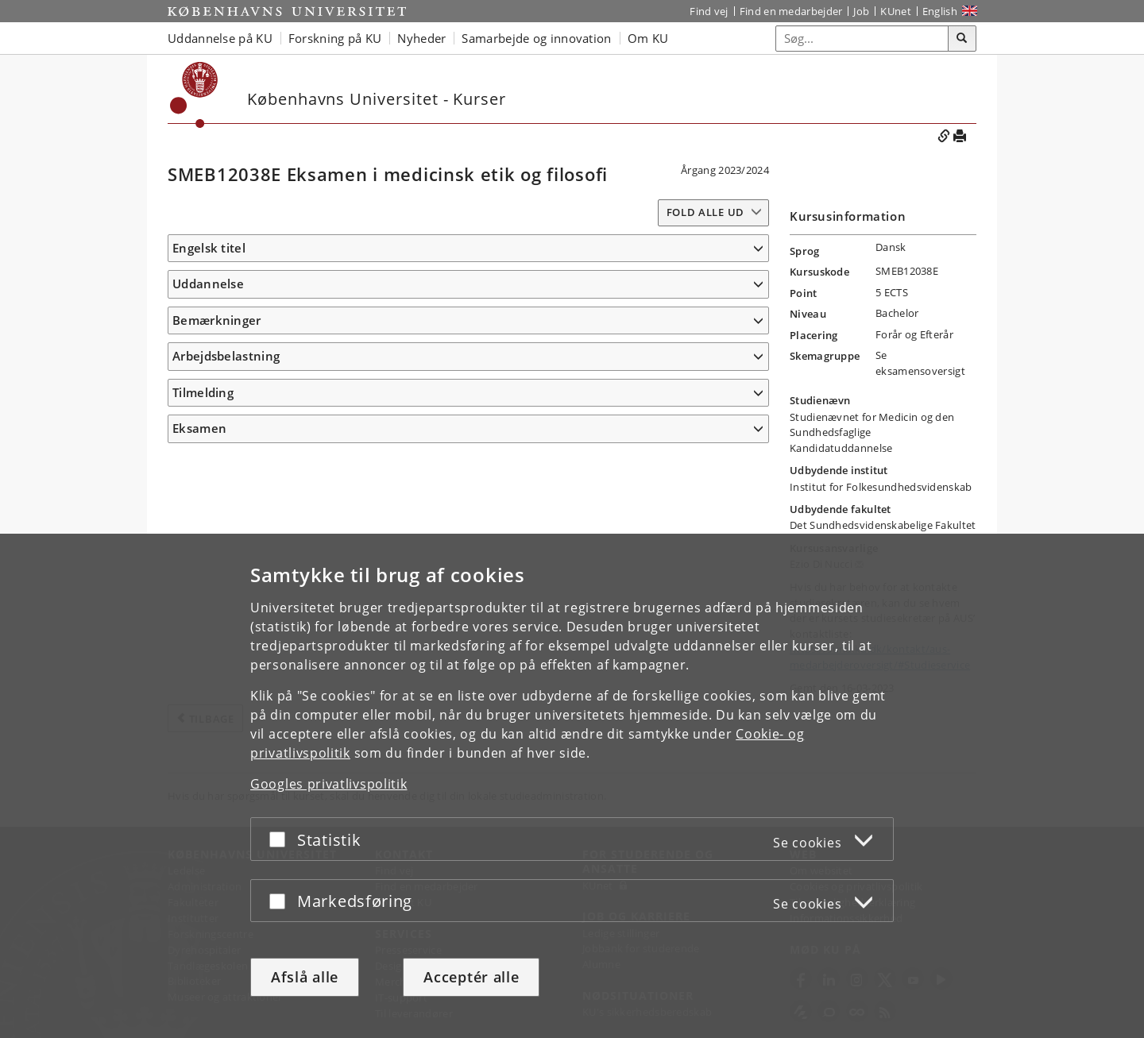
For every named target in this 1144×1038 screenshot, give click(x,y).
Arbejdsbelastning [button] (226, 403)
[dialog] (572, 786)
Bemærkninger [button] (216, 367)
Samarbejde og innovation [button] (536, 38)
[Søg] (962, 38)
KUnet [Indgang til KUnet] (895, 11)
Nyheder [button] (421, 38)
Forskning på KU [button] (335, 38)
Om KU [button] (648, 38)
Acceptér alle (471, 976)
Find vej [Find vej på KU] (709, 11)
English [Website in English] (939, 11)
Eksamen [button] (199, 475)
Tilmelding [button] (203, 439)
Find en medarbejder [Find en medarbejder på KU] (791, 11)
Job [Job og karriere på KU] (861, 11)
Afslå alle (304, 976)
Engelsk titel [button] (208, 248)
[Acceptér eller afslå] (281, 839)
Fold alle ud (705, 212)
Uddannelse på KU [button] (220, 38)
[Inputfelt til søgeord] (862, 38)
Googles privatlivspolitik (329, 784)
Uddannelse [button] (208, 307)
